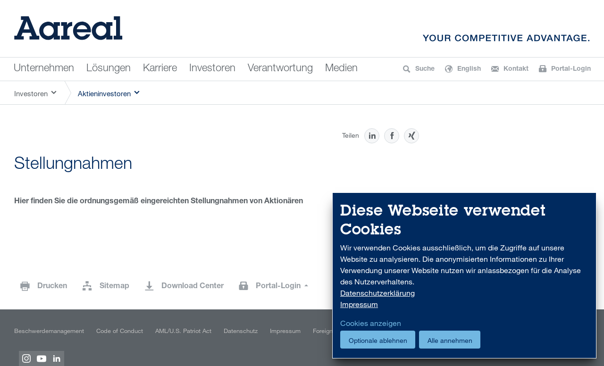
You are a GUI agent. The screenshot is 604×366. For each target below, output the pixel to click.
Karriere (160, 69)
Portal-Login (279, 287)
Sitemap (114, 287)
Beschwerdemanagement (49, 330)
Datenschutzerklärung (377, 293)
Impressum (285, 330)
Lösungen (108, 69)
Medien (341, 69)
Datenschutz (241, 330)
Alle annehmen (450, 340)
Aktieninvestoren (104, 93)
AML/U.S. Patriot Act (183, 330)
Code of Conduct (119, 330)
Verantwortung (280, 69)
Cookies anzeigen (370, 323)
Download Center (192, 287)
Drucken (52, 287)
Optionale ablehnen (378, 340)
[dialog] (464, 275)
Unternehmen (44, 69)
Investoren (212, 69)
